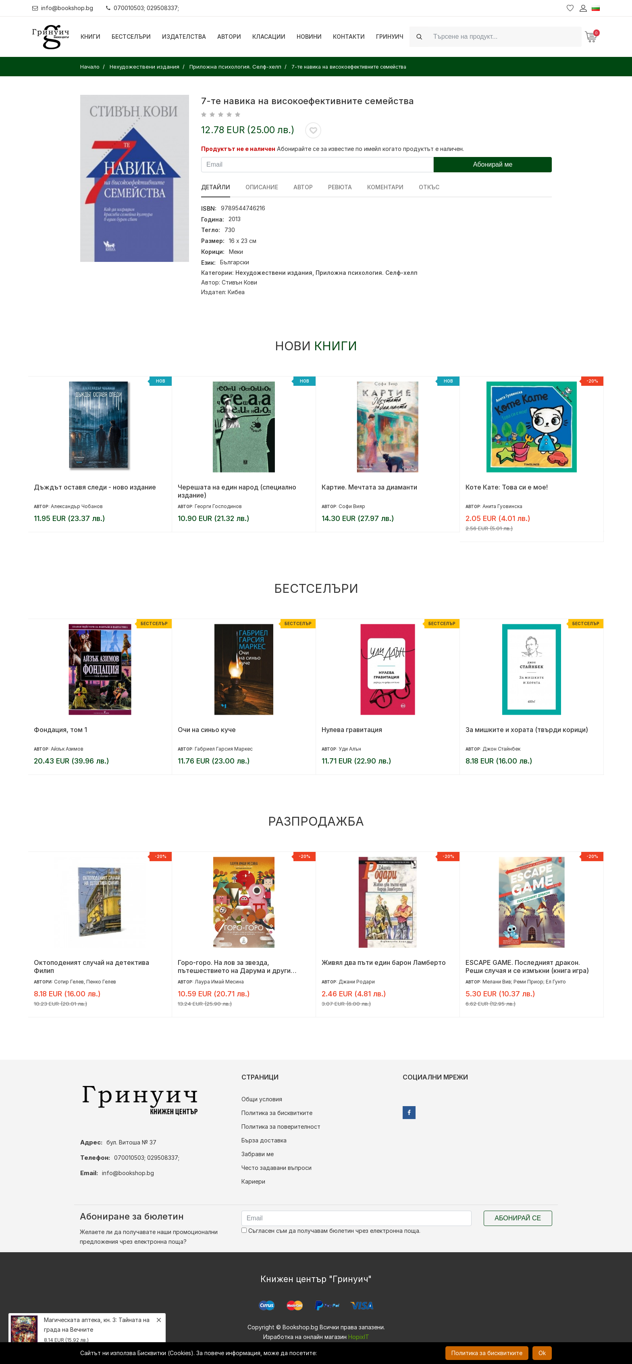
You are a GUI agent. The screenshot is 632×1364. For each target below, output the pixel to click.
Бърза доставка (264, 1140)
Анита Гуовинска (502, 506)
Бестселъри (131, 36)
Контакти (349, 36)
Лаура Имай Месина (219, 982)
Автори (229, 36)
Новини (309, 36)
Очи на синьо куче (207, 730)
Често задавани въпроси (276, 1167)
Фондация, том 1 (60, 730)
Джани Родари (357, 982)
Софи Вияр (352, 506)
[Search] (505, 36)
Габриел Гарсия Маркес (224, 749)
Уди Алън (350, 749)
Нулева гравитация (352, 730)
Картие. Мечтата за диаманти (369, 487)
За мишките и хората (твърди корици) (527, 730)
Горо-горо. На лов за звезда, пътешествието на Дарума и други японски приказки (234, 966)
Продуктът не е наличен (238, 148)
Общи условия (261, 1099)
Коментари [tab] (385, 187)
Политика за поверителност (280, 1126)
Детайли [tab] (215, 187)
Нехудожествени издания (273, 272)
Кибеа (236, 292)
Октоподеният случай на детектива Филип (91, 966)
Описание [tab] (261, 187)
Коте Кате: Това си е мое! (507, 487)
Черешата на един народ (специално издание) (237, 491)
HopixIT (358, 1336)
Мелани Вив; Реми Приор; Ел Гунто (524, 982)
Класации (268, 36)
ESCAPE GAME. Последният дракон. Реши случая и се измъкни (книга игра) (527, 966)
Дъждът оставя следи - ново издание (95, 487)
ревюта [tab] (340, 187)
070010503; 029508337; (142, 7)
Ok (542, 1352)
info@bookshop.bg (62, 7)
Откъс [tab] (429, 187)
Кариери (253, 1181)
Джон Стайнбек (501, 749)
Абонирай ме (493, 164)
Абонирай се (518, 1218)
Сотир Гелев (69, 982)
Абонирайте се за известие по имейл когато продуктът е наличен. (370, 148)
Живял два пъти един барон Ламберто (384, 962)
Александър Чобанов (77, 506)
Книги (90, 36)
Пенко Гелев (101, 982)
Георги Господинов (218, 506)
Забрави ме (257, 1154)
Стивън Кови (239, 282)
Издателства (184, 36)
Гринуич (389, 36)
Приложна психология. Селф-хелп (367, 272)
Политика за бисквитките (276, 1112)
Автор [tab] (303, 187)
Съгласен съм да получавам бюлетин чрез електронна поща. (330, 1230)
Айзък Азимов (67, 749)
